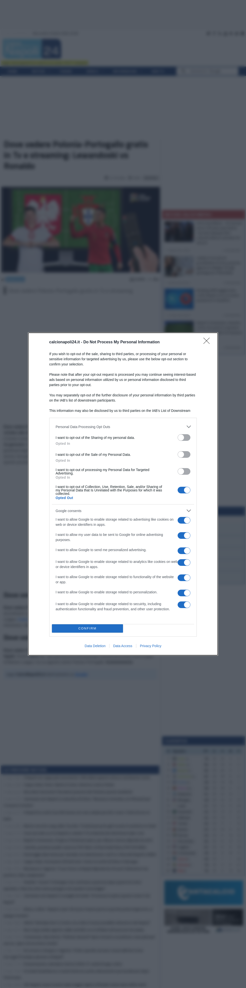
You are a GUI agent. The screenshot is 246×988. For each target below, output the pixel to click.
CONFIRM (87, 628)
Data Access (122, 646)
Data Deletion (95, 646)
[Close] (208, 342)
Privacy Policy (150, 646)
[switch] (184, 437)
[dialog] (123, 494)
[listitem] (123, 426)
